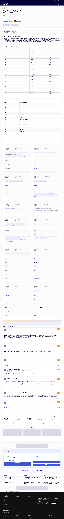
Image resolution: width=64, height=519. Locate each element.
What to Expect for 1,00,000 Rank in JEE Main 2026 (50, 436)
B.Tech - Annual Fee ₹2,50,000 (11, 460)
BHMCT (35, 295)
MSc (6, 200)
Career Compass (17, 495)
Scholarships (5, 499)
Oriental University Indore (18, 417)
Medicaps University (39, 417)
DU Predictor (16, 499)
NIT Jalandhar (16, 515)
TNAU (38, 516)
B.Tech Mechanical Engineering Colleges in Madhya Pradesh (51, 477)
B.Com (35, 173)
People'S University (12, 491)
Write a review (17, 496)
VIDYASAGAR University (41, 518)
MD (34, 258)
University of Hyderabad (18, 518)
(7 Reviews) (7, 15)
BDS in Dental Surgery (36, 278)
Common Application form (6, 495)
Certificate (7, 230)
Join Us (28, 497)
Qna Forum (16, 497)
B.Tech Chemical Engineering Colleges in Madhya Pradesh (51, 482)
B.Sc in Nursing (36, 168)
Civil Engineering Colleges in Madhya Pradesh (29, 478)
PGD (6, 216)
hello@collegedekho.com (54, 498)
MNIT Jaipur (4, 515)
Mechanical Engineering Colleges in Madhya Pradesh (30, 477)
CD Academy (5, 504)
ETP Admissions (5, 497)
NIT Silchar (50, 515)
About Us (28, 495)
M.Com (35, 216)
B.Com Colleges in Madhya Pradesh (9, 482)
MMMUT (50, 514)
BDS (34, 270)
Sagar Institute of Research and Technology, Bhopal (29, 417)
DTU (15, 514)
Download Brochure (17, 462)
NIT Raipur (39, 515)
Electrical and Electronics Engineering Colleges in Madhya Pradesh (31, 483)
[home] (6, 4)
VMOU (50, 518)
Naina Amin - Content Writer (12, 31)
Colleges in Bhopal (7, 491)
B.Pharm (6, 185)
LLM (6, 258)
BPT (6, 270)
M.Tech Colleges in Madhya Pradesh (9, 478)
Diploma (35, 185)
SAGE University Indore (52, 417)
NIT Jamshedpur (28, 515)
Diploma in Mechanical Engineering (40, 193)
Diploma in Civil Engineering (49, 193)
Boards (4, 500)
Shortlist (46, 464)
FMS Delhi (39, 514)
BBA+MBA (7, 295)
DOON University (28, 514)
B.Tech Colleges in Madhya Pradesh (9, 477)
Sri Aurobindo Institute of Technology (6, 417)
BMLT (6, 307)
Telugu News (5, 503)
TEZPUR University (5, 518)
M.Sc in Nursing (7, 208)
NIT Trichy (4, 516)
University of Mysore (29, 518)
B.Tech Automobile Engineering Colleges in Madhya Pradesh (51, 483)
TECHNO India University (52, 516)
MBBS (6, 160)
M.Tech (35, 200)
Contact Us (28, 496)
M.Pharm (35, 230)
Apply (9, 423)
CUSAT (4, 514)
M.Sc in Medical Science (13, 208)
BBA (6, 173)
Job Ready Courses (5, 496)
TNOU (27, 516)
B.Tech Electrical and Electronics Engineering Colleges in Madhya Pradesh (51, 479)
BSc (34, 160)
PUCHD (16, 516)
